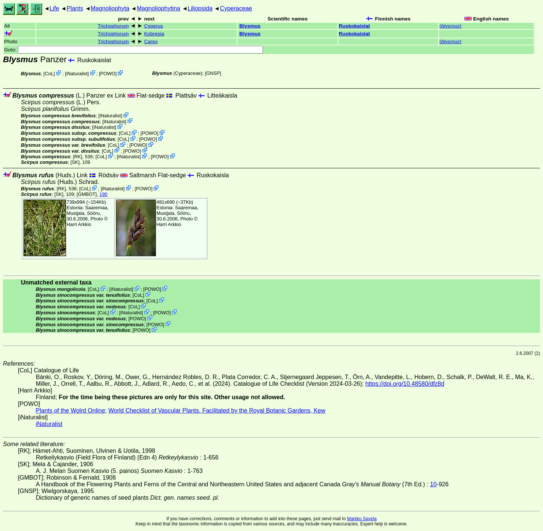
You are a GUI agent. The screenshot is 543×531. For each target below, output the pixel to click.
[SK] (74, 162)
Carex (150, 41)
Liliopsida (200, 8)
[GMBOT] (86, 194)
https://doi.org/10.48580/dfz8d (405, 384)
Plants (74, 8)
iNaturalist (77, 73)
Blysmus (250, 26)
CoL (49, 73)
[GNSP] (213, 73)
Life (54, 8)
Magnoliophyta (110, 8)
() (450, 26)
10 (433, 484)
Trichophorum (113, 26)
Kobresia (154, 33)
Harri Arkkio (79, 224)
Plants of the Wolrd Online (70, 410)
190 (103, 194)
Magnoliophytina (159, 8)
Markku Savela (361, 518)
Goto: (133, 50)
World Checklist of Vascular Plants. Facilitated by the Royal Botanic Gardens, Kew (216, 410)
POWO (108, 73)
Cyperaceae (236, 8)
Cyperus (153, 26)
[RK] (77, 156)
